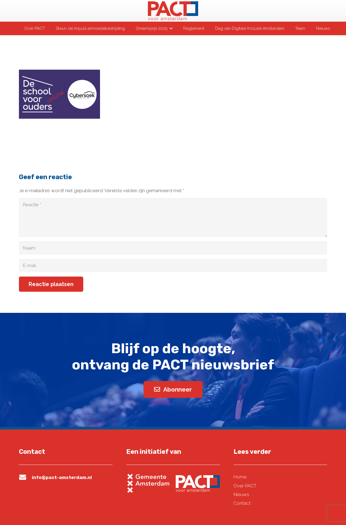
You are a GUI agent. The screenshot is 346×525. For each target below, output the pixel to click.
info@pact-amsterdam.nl (62, 477)
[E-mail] (173, 265)
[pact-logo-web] (173, 10)
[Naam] (173, 248)
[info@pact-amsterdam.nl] (25, 477)
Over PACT (245, 485)
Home (240, 477)
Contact (242, 503)
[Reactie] (173, 217)
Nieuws (241, 494)
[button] (169, 28)
